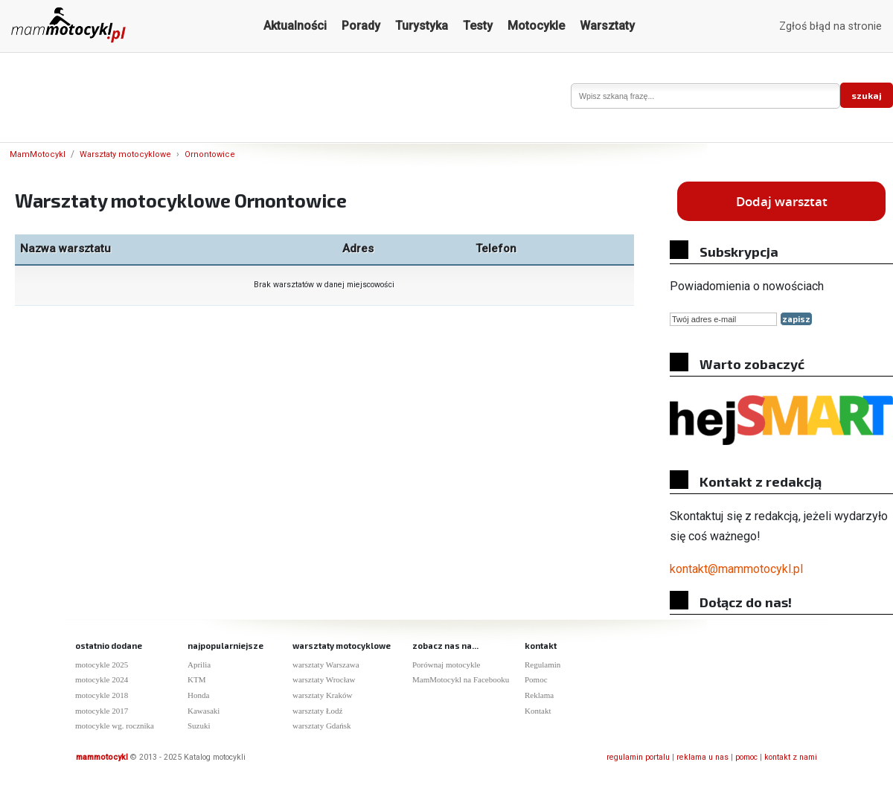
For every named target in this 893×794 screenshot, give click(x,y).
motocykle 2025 (101, 664)
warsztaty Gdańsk (321, 725)
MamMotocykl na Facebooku (460, 679)
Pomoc (536, 679)
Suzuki (199, 725)
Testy (478, 26)
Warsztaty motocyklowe (125, 154)
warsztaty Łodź (317, 710)
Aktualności (295, 26)
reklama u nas (702, 757)
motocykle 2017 (101, 710)
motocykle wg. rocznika (114, 725)
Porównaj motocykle (446, 664)
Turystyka (421, 26)
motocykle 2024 (101, 679)
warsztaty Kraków (322, 695)
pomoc (746, 757)
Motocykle (536, 26)
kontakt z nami (790, 757)
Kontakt (538, 710)
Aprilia (199, 664)
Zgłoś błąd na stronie (830, 26)
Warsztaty (607, 26)
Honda (198, 695)
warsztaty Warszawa (325, 664)
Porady (361, 26)
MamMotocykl (37, 154)
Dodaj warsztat (782, 201)
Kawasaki (204, 710)
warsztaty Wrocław (324, 679)
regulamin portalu (638, 757)
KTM (196, 679)
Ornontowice (210, 154)
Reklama (539, 695)
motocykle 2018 (101, 695)
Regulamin (542, 664)
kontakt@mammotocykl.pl (736, 569)
